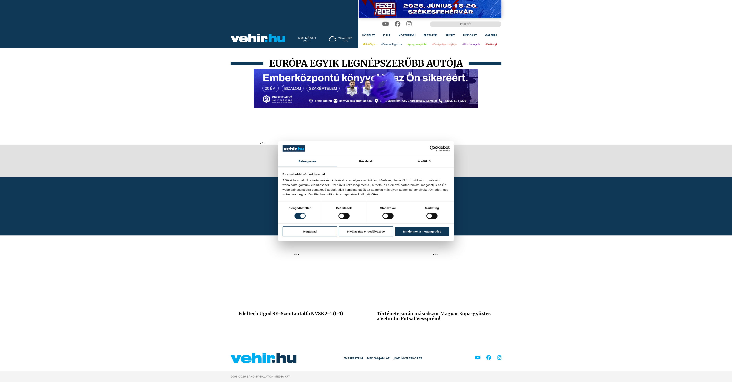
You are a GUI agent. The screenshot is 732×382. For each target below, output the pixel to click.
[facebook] (398, 24)
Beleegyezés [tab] (307, 161)
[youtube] (385, 24)
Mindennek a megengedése (422, 231)
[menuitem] (368, 35)
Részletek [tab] (366, 161)
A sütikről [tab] (424, 161)
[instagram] (409, 24)
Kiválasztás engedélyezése (366, 231)
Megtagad (310, 231)
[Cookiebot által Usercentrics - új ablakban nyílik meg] (432, 148)
